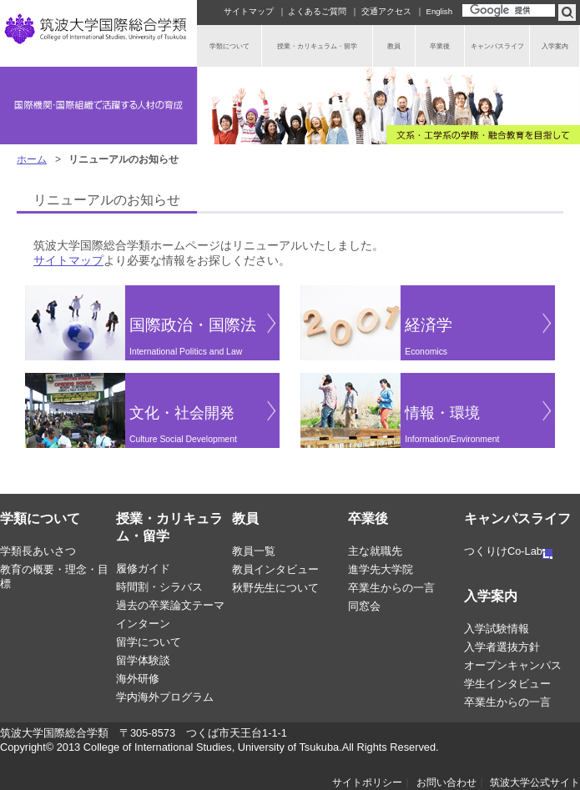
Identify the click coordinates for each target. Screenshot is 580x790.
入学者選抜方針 (502, 647)
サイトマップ (249, 11)
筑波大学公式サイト (535, 782)
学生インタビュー (507, 683)
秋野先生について (275, 587)
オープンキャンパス (513, 665)
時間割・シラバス (159, 587)
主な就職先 (375, 551)
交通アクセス (386, 11)
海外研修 (137, 678)
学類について (40, 518)
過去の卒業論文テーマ (170, 605)
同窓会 (364, 606)
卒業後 (368, 518)
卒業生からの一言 (391, 587)
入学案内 (490, 596)
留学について (148, 642)
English (439, 11)
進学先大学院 (380, 569)
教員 (245, 518)
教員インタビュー (275, 569)
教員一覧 (253, 551)
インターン (143, 623)
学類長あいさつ (38, 551)
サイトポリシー (367, 782)
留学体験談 (143, 660)
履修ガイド (143, 568)
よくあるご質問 (317, 11)
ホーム (32, 159)
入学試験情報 (496, 628)
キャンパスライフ (517, 518)
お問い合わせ (446, 782)
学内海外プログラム (165, 697)
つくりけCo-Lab (508, 551)
